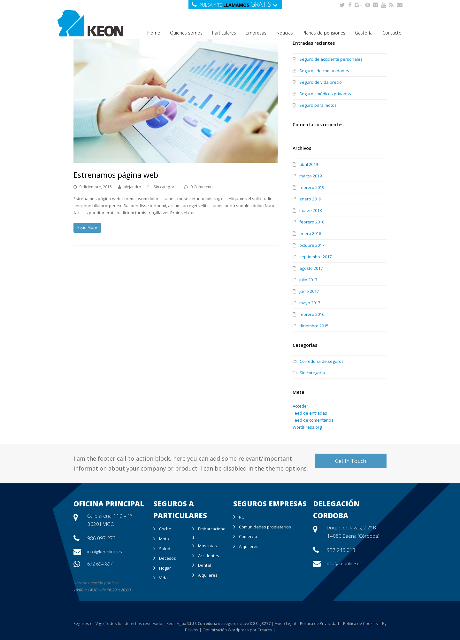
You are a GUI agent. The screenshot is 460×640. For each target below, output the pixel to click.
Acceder (300, 406)
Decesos (167, 558)
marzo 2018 (310, 210)
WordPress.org (307, 427)
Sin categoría (166, 187)
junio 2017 (309, 291)
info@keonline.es (104, 552)
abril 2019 (308, 164)
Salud (164, 548)
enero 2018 (310, 233)
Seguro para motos (318, 105)
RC (241, 517)
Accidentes (208, 555)
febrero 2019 (311, 187)
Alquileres (208, 575)
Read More (87, 227)
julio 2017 (308, 280)
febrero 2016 (311, 314)
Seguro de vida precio (320, 82)
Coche (165, 529)
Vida (163, 578)
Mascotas (207, 546)
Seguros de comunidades (324, 71)
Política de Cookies (360, 623)
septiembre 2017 (315, 257)
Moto (164, 539)
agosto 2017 (311, 268)
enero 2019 (310, 199)
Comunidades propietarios (265, 527)
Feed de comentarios (313, 420)
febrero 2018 (311, 222)
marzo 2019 (310, 176)
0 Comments (202, 187)
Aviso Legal (285, 623)
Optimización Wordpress (226, 630)
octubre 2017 (311, 245)
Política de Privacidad (319, 623)
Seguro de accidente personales (331, 59)
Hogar (165, 568)
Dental (204, 565)
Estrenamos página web (115, 174)
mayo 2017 (309, 303)
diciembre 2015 (313, 326)
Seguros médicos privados (325, 94)
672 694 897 (100, 564)
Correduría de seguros (322, 361)
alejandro (132, 187)
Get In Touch (350, 460)
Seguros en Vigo (88, 623)
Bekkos (191, 630)
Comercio (248, 536)
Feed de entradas (310, 413)
